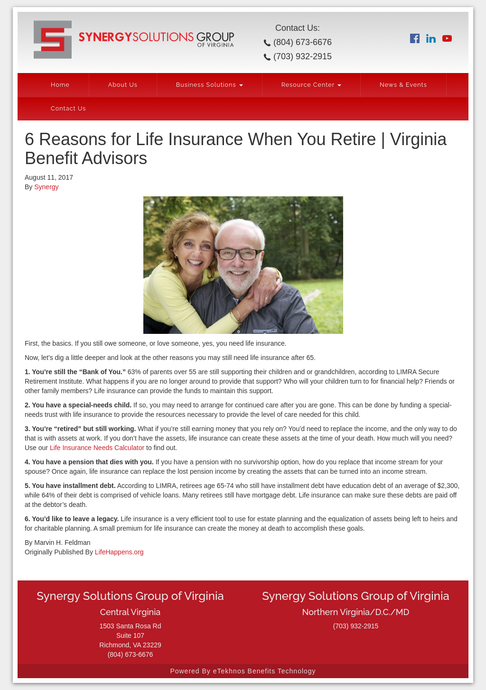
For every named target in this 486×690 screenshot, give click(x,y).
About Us (123, 84)
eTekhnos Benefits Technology (264, 671)
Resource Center (311, 84)
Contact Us (68, 108)
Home (60, 84)
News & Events (403, 84)
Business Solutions (209, 84)
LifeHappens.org (118, 552)
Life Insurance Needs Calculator (97, 447)
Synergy (46, 187)
